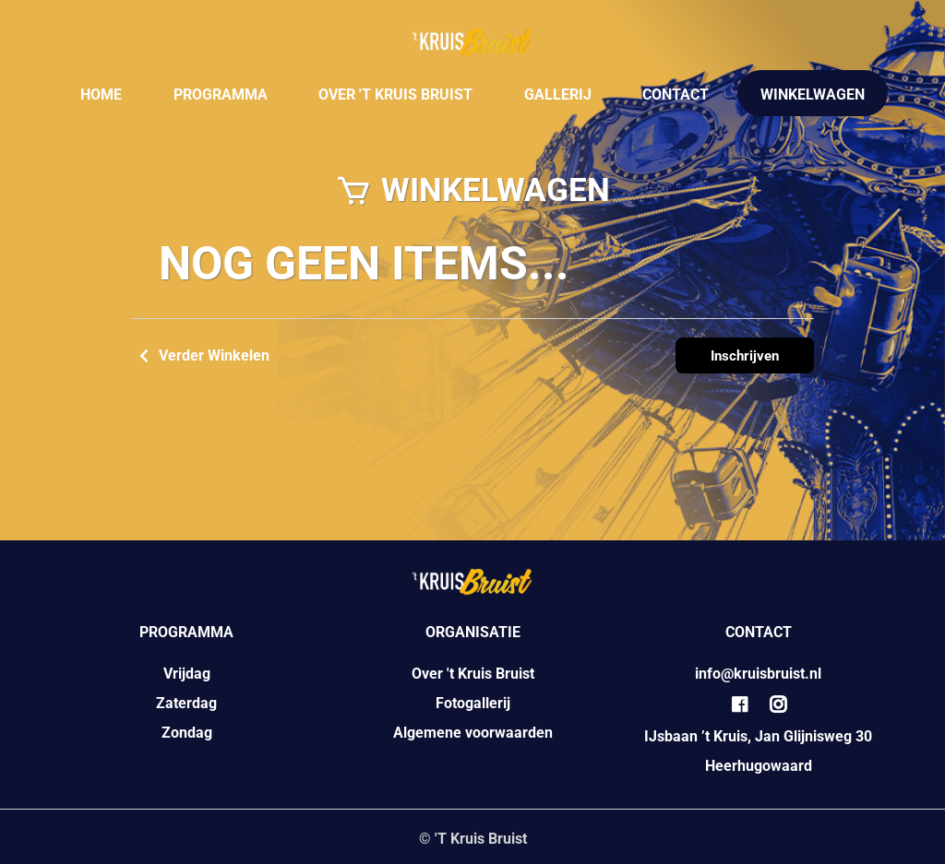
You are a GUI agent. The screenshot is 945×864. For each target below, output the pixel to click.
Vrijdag (186, 673)
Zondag (186, 732)
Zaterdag (186, 703)
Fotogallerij (473, 703)
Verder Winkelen (200, 356)
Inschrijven (745, 356)
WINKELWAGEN (812, 94)
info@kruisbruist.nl (758, 673)
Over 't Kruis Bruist (473, 673)
